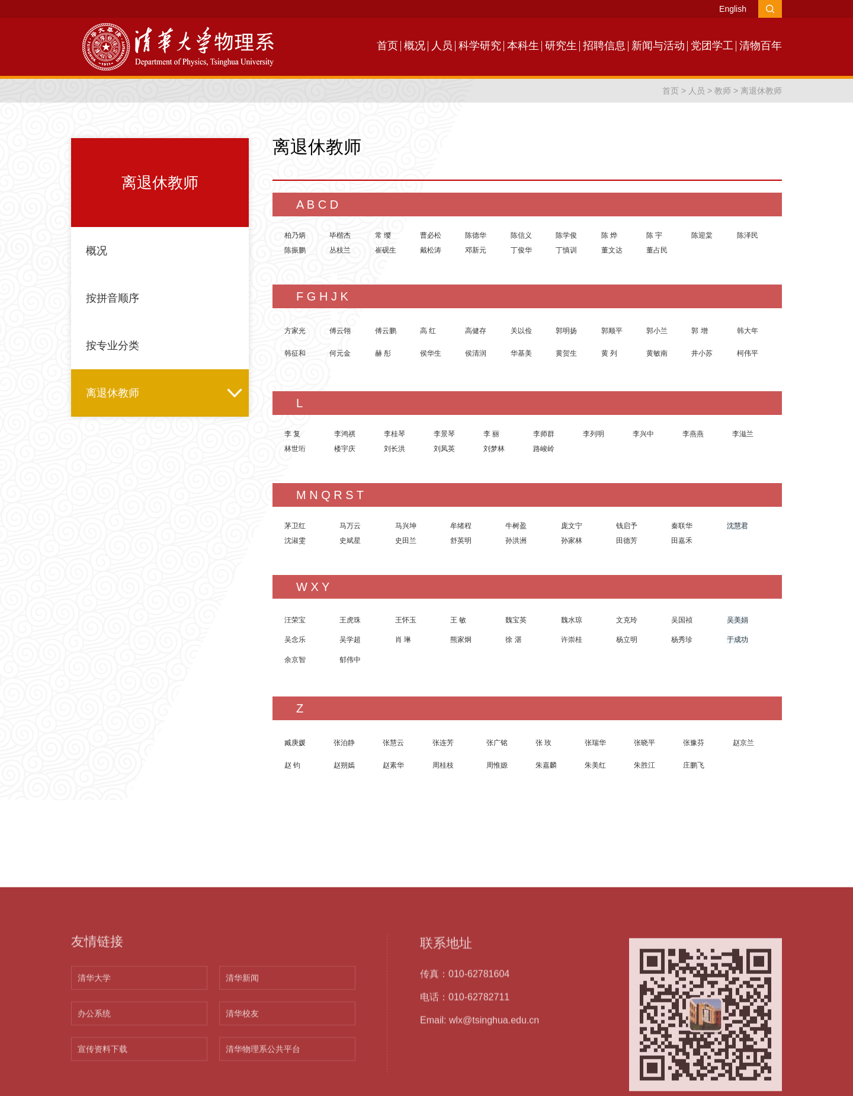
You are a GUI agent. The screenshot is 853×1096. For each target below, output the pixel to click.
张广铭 (497, 743)
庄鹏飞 (693, 765)
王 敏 (458, 620)
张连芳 (443, 743)
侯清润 (475, 353)
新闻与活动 (658, 46)
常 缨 (383, 235)
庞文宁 (571, 526)
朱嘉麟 (546, 765)
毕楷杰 (340, 235)
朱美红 (595, 765)
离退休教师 (761, 90)
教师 (722, 90)
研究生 (561, 46)
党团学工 (712, 46)
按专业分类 (112, 346)
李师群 (543, 434)
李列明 (593, 434)
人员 (442, 46)
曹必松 (430, 235)
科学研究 (479, 46)
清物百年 (760, 46)
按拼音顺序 (112, 298)
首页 (387, 46)
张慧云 (393, 743)
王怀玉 (405, 620)
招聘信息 (604, 46)
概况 (414, 46)
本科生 (523, 46)
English (732, 9)
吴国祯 (681, 620)
